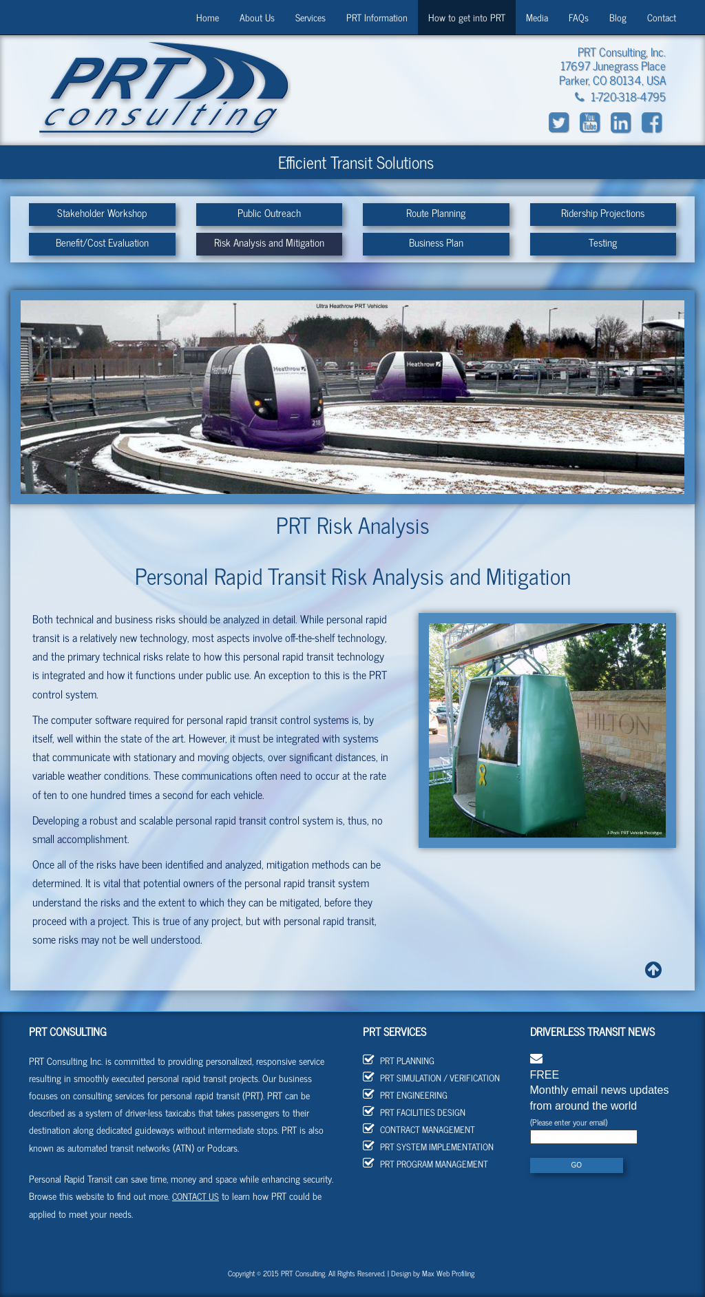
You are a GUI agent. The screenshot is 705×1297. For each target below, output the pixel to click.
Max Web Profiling (448, 1273)
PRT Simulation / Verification (431, 1077)
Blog (618, 17)
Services (310, 17)
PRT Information (377, 17)
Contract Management (419, 1129)
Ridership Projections (602, 212)
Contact (661, 17)
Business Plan (436, 242)
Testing (603, 242)
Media (537, 17)
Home (207, 17)
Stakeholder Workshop (102, 212)
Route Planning (435, 212)
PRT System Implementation (428, 1146)
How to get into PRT (466, 17)
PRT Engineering (405, 1095)
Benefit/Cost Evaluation (102, 242)
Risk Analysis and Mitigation (269, 242)
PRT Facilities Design (414, 1112)
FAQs (579, 17)
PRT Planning (398, 1060)
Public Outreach (269, 212)
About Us (257, 17)
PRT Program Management (425, 1163)
